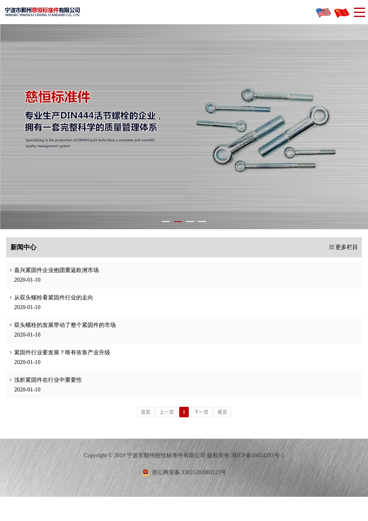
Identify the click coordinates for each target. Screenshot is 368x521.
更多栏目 (346, 247)
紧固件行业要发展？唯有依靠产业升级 (58, 352)
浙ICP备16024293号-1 (257, 455)
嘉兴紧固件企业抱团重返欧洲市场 (52, 270)
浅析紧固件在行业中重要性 (44, 380)
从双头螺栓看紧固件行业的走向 (49, 298)
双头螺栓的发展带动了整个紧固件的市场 (61, 325)
